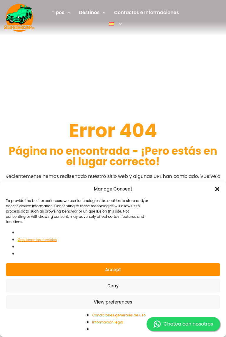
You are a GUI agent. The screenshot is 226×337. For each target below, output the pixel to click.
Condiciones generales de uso (119, 315)
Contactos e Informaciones (146, 12)
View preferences (113, 302)
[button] (217, 189)
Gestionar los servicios (37, 239)
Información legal (107, 322)
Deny (113, 286)
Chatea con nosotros (183, 324)
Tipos (61, 12)
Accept (113, 270)
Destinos (92, 12)
